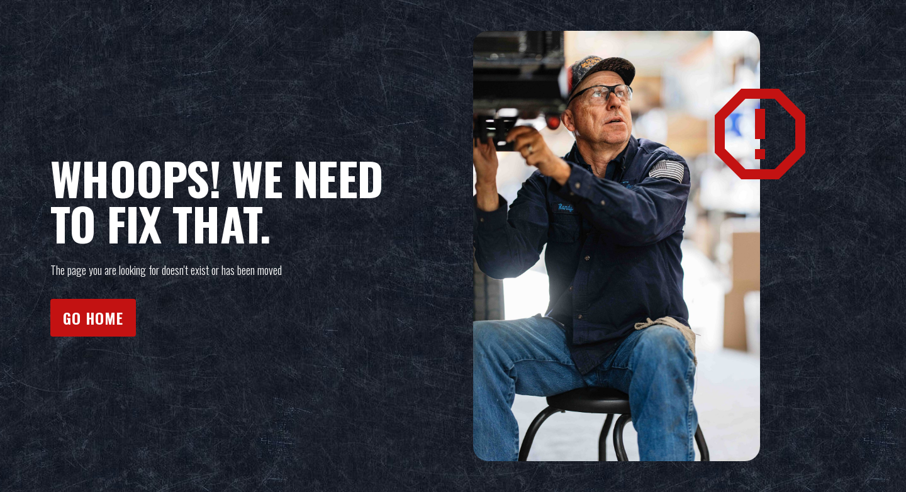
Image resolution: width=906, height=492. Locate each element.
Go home (93, 317)
